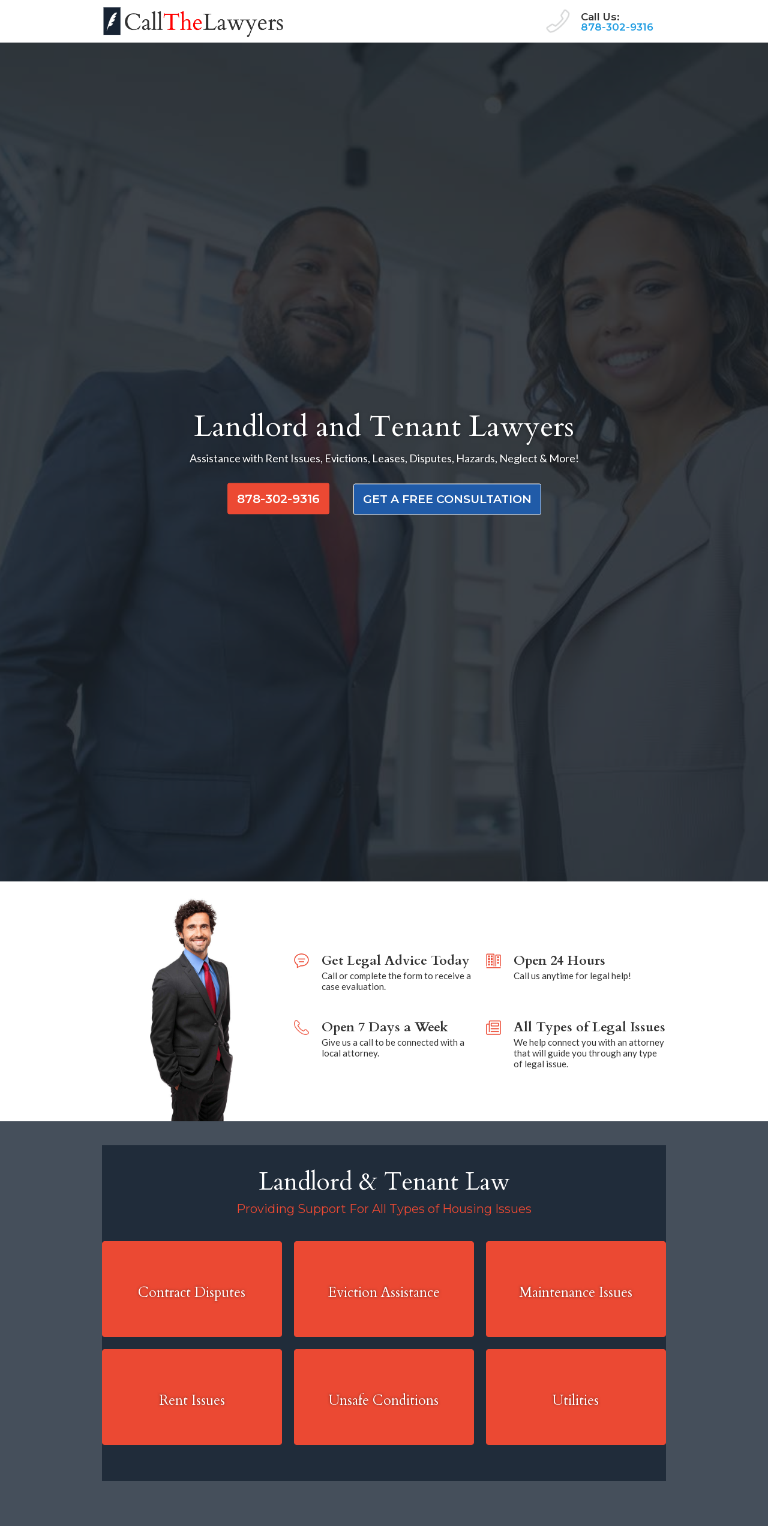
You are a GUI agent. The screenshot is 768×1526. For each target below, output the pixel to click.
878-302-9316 (617, 27)
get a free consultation (447, 499)
